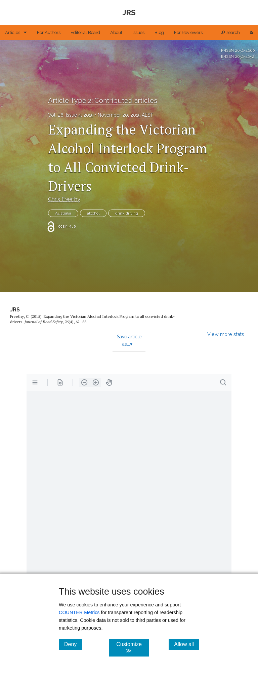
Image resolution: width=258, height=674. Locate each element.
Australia (63, 213)
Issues (138, 32)
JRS (15, 309)
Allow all (186, 644)
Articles (12, 32)
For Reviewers (188, 32)
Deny (73, 644)
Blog (159, 32)
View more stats (225, 334)
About (116, 32)
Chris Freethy (64, 199)
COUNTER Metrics (79, 612)
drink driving (126, 213)
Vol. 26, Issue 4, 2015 (70, 115)
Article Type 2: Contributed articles (102, 101)
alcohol (93, 213)
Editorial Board (85, 32)
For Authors (48, 32)
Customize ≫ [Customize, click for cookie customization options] (132, 647)
